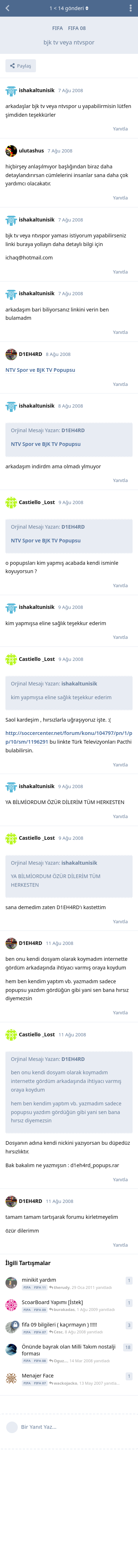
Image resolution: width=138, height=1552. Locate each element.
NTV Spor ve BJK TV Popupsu (40, 369)
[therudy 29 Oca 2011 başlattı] (11, 1283)
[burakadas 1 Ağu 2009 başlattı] (11, 1305)
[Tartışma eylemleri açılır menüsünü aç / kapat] (130, 8)
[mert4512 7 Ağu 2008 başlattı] (11, 1327)
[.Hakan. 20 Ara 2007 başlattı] (11, 1349)
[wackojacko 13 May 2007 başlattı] (11, 1378)
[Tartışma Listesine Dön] (7, 8)
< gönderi (68, 8)
